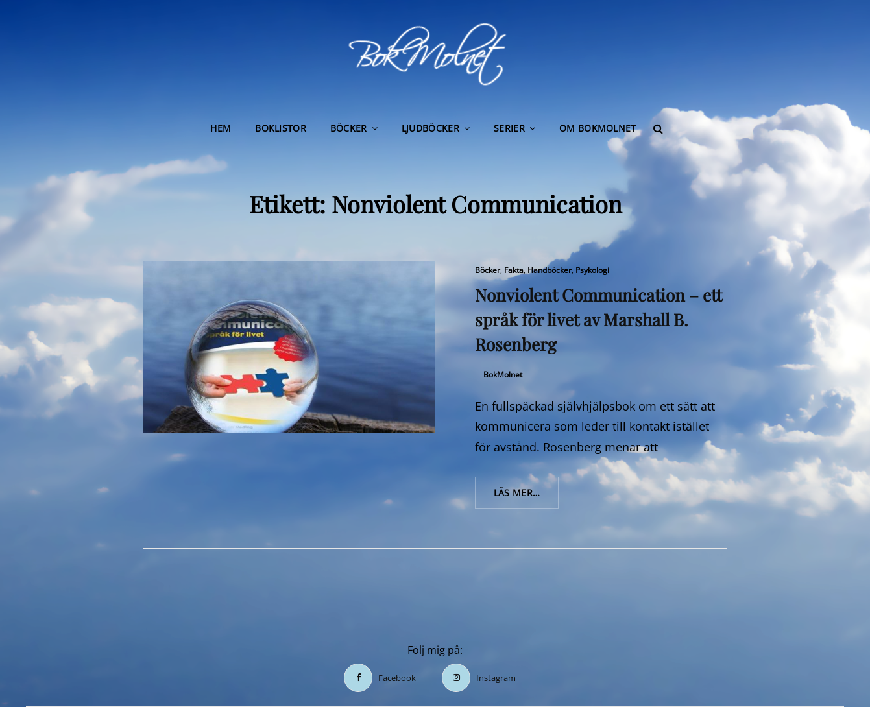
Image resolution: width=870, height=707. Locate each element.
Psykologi (592, 270)
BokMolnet (502, 374)
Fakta (514, 270)
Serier (509, 128)
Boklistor (280, 128)
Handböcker (549, 270)
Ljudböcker (430, 128)
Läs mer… (526, 497)
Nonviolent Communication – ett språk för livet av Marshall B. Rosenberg (598, 319)
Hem (220, 128)
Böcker (348, 128)
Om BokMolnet (597, 128)
